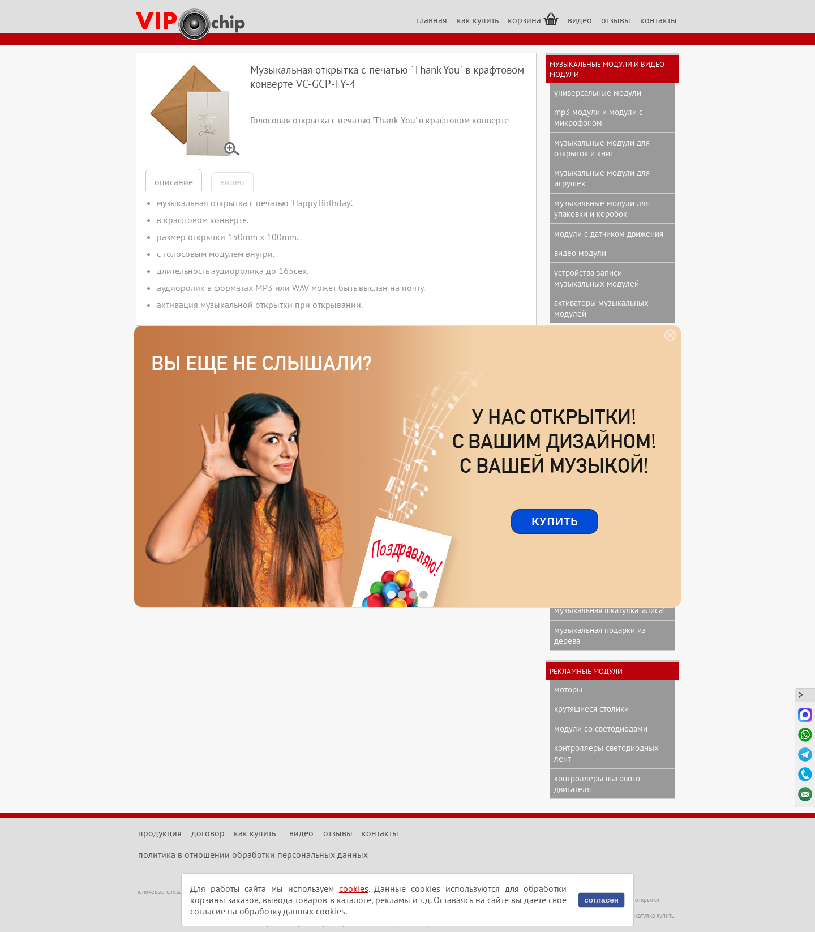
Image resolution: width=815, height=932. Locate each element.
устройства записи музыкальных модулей (596, 278)
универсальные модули (597, 92)
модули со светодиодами (600, 728)
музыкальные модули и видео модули (607, 69)
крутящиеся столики (591, 708)
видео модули (580, 252)
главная (431, 19)
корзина (533, 18)
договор (208, 833)
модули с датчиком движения (608, 233)
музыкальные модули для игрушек (602, 178)
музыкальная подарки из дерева (600, 635)
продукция (160, 833)
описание (174, 181)
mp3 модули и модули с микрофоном (598, 117)
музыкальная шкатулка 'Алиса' (609, 610)
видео (580, 19)
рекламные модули (586, 671)
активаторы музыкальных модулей (601, 308)
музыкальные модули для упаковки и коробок (602, 208)
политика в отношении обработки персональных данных (253, 854)
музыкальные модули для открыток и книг (602, 148)
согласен (601, 900)
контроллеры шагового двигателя (597, 783)
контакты (658, 19)
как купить (478, 19)
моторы (568, 689)
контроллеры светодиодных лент (606, 753)
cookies (353, 888)
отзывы (615, 19)
